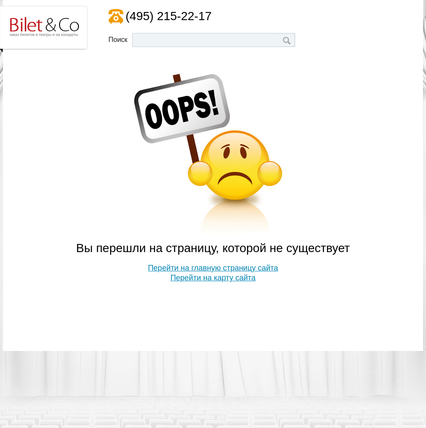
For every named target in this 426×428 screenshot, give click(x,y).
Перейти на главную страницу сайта (213, 268)
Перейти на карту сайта (213, 277)
